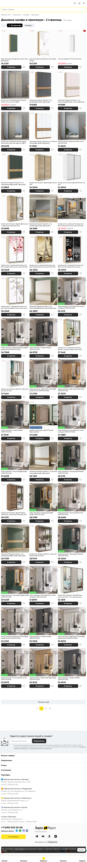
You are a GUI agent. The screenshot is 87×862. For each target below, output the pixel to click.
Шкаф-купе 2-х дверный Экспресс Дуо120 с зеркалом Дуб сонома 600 (70, 348)
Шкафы (26, 15)
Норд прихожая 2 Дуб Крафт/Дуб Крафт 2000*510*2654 (42, 678)
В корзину (11, 67)
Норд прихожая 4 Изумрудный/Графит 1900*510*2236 (71, 472)
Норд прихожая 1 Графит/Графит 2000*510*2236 (12, 431)
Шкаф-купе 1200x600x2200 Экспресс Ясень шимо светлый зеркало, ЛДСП (13, 142)
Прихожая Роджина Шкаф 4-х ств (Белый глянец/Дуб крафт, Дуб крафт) (43, 472)
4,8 (33, 196)
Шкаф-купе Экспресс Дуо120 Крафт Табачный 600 (41, 431)
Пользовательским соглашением (41, 748)
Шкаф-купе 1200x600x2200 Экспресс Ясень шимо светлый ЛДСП (13, 101)
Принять (81, 850)
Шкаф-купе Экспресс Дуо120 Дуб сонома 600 (43, 183)
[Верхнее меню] (3, 3)
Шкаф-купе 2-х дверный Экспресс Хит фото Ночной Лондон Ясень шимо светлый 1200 (71, 266)
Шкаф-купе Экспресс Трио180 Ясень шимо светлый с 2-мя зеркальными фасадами (70, 596)
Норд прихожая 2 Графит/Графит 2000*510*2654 (69, 678)
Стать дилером (13, 837)
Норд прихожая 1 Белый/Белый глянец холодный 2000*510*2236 (71, 431)
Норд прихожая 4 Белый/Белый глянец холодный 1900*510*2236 (71, 307)
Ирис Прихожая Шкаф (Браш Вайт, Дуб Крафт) (42, 59)
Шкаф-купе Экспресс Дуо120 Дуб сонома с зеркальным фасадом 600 (15, 224)
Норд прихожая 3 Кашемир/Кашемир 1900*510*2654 (14, 678)
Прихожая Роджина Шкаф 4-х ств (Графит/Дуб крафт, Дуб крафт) (40, 224)
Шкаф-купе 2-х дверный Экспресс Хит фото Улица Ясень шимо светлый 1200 (71, 224)
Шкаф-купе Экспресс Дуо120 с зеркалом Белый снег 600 (14, 390)
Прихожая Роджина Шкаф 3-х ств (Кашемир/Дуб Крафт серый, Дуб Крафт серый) (71, 101)
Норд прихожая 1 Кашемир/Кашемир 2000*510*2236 (70, 513)
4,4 (61, 113)
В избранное (24, 67)
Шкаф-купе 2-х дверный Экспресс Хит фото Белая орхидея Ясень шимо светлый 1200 (15, 307)
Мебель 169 (5, 15)
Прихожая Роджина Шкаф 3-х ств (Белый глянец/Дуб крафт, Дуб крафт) (43, 142)
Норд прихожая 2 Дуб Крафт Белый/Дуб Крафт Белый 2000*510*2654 (71, 637)
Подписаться (39, 741)
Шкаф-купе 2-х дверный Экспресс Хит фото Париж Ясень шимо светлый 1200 (42, 266)
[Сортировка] (3, 25)
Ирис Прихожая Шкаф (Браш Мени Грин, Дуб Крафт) (14, 59)
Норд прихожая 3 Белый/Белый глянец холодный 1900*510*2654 (42, 596)
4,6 (61, 31)
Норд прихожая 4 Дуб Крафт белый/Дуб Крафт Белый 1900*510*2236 (14, 348)
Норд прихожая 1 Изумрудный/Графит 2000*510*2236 (70, 555)
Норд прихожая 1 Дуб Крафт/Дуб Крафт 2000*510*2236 (71, 390)
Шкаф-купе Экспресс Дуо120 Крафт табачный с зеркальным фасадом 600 (14, 513)
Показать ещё (43, 702)
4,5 (33, 154)
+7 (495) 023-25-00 (12, 827)
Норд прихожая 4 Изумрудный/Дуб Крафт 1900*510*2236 (41, 513)
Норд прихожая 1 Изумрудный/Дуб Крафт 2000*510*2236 (15, 596)
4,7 (4, 196)
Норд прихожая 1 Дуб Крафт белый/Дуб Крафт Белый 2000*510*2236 (42, 390)
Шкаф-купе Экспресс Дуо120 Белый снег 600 (71, 183)
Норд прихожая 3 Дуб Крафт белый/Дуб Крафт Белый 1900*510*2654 (14, 637)
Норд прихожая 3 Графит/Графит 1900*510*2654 (40, 637)
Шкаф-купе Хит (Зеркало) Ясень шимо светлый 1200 (71, 142)
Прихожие (17, 15)
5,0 (4, 31)
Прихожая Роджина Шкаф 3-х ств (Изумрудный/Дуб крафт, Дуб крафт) (13, 183)
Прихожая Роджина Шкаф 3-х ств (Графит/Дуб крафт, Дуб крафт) (40, 101)
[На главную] (10, 3)
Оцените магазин (41, 831)
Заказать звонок (7, 831)
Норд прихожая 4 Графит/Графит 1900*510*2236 (40, 348)
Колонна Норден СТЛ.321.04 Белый (69, 59)
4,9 (4, 154)
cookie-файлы (19, 849)
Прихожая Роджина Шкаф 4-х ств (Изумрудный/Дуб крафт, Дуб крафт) (13, 555)
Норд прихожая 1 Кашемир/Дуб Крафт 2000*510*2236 (14, 472)
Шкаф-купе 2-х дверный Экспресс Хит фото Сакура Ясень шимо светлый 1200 (14, 266)
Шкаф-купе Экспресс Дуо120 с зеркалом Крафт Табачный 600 (43, 555)
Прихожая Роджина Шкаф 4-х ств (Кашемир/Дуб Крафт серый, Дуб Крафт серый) (42, 307)
